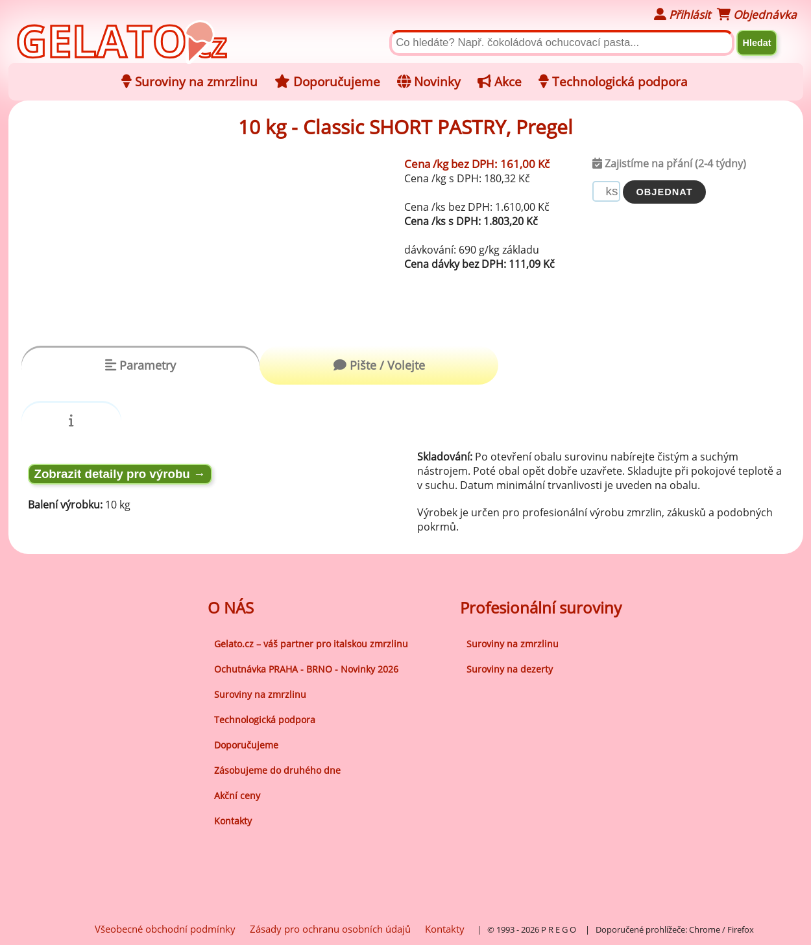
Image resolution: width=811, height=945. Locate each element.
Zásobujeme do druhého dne (277, 770)
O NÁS (231, 607)
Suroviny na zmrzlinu (260, 694)
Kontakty (233, 821)
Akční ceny (237, 795)
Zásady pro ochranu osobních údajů (330, 928)
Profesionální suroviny (541, 607)
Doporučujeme (246, 745)
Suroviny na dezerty (509, 669)
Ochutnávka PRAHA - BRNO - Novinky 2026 (306, 669)
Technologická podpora (264, 719)
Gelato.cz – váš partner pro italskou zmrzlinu (311, 644)
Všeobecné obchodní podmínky (165, 928)
